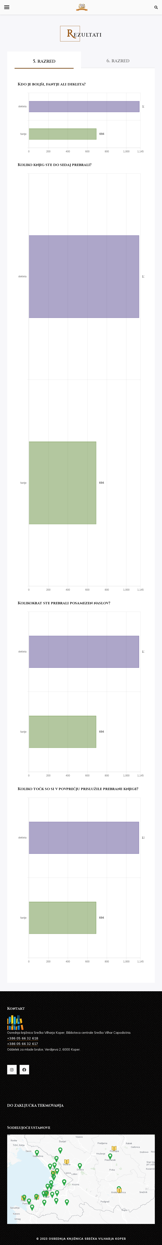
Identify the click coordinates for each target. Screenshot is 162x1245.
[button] (7, 7)
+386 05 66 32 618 (22, 1038)
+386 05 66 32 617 (22, 1044)
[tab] (44, 59)
